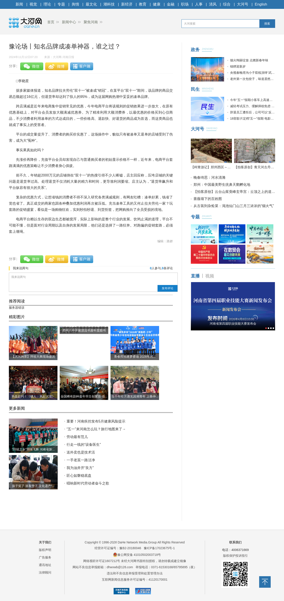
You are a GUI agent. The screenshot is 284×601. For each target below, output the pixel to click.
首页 (50, 22)
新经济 (126, 4)
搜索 (267, 23)
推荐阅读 (17, 301)
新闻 (19, 4)
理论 (47, 4)
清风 (213, 4)
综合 (227, 4)
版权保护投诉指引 (235, 555)
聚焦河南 (91, 22)
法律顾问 (45, 572)
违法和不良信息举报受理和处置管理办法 (135, 573)
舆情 (75, 4)
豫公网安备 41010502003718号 (137, 555)
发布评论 (167, 288)
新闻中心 (69, 22)
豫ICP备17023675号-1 (159, 548)
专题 (61, 4)
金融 (170, 4)
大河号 (242, 4)
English (261, 4)
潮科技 (109, 4)
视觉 (33, 4)
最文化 (91, 4)
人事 (199, 4)
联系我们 (235, 542)
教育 (142, 4)
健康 (156, 4)
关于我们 (45, 542)
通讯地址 (45, 565)
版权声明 (45, 550)
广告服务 (45, 557)
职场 (185, 4)
